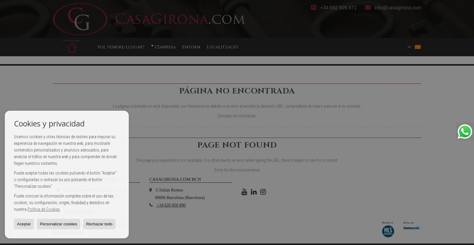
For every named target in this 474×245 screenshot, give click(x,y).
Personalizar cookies (58, 224)
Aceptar (24, 224)
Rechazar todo (99, 224)
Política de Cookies (44, 209)
